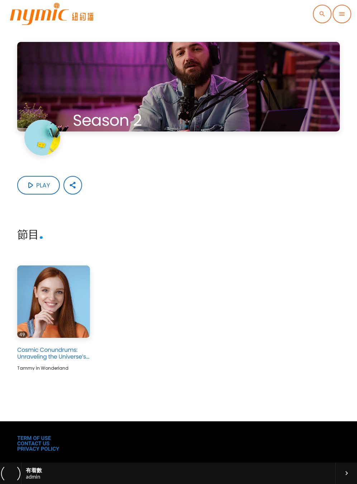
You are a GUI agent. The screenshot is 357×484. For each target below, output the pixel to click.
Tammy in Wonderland (42, 367)
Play (37, 185)
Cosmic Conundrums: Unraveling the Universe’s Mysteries (51, 357)
